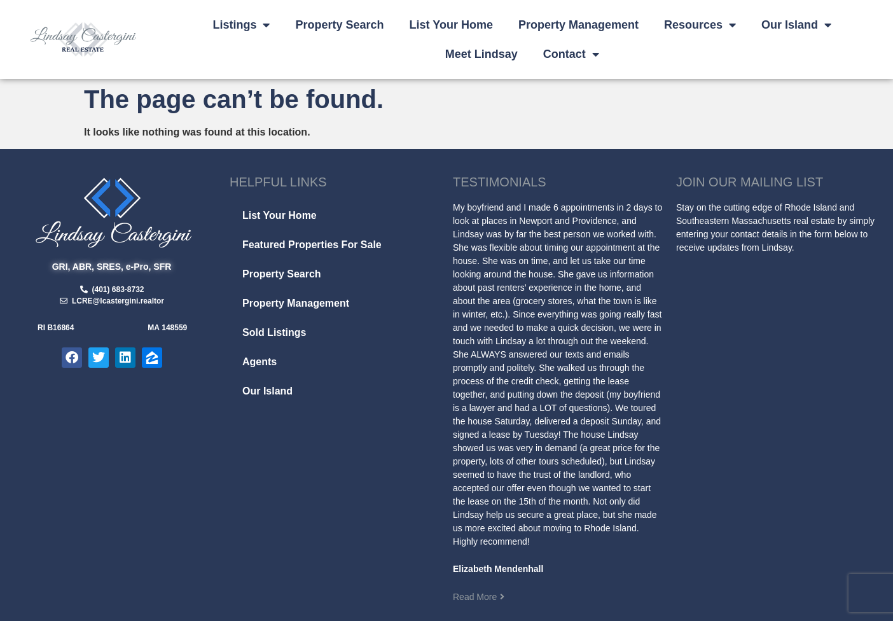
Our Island (796, 25)
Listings (241, 25)
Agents (259, 361)
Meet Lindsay (481, 54)
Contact (571, 54)
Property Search (339, 24)
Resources (700, 25)
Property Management (578, 24)
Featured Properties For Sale (312, 244)
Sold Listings (274, 332)
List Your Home (451, 24)
